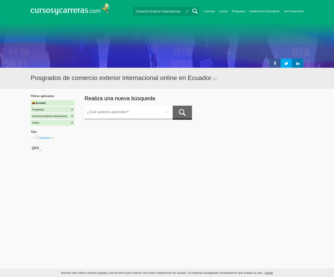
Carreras (209, 11)
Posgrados (238, 11)
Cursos (223, 11)
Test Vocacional (293, 11)
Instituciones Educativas (264, 11)
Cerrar (269, 273)
